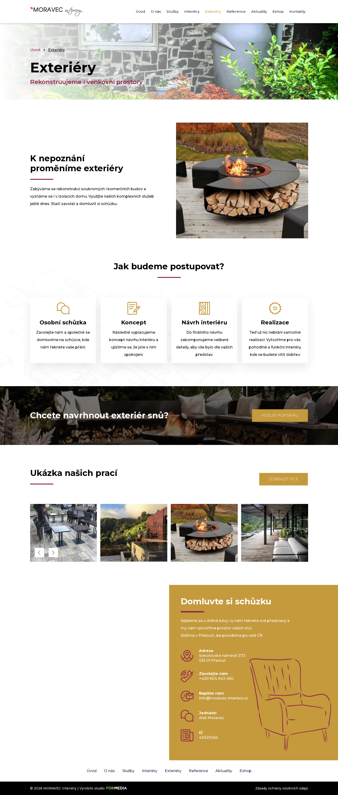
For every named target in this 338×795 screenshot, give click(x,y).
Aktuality (259, 11)
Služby (173, 11)
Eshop (278, 11)
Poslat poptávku (280, 415)
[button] (39, 552)
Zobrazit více (283, 479)
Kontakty (297, 11)
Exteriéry (213, 11)
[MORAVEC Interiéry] (64, 560)
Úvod (140, 11)
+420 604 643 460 (216, 678)
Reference (236, 11)
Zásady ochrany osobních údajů (281, 788)
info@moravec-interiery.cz (223, 698)
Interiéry (191, 11)
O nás (156, 11)
